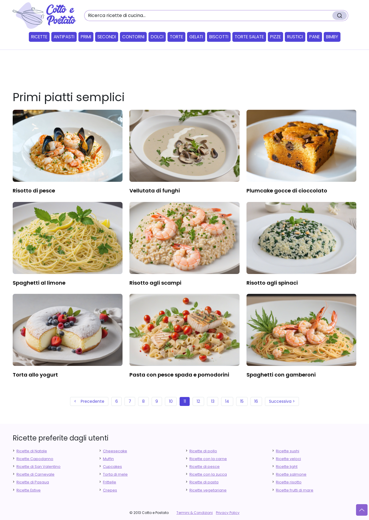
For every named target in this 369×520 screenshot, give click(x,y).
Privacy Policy (228, 512)
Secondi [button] (106, 37)
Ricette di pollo (203, 451)
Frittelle (109, 482)
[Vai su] (362, 510)
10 (171, 401)
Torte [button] (176, 37)
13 (212, 401)
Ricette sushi (287, 451)
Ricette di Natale (31, 451)
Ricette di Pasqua (32, 482)
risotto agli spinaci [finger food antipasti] (272, 282)
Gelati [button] (196, 37)
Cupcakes (112, 466)
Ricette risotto (289, 482)
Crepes (110, 490)
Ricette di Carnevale (35, 474)
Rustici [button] (295, 37)
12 (198, 401)
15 (242, 401)
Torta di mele (115, 474)
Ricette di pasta (204, 482)
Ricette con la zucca (208, 474)
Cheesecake (115, 451)
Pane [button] (314, 37)
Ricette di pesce (204, 466)
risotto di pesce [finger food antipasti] (34, 190)
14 (227, 401)
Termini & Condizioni (194, 512)
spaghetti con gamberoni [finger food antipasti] (281, 374)
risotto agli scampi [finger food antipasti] (155, 282)
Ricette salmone (291, 474)
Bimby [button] (332, 37)
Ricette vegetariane (208, 490)
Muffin (108, 458)
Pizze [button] (275, 37)
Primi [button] (86, 37)
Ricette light (287, 466)
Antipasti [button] (64, 37)
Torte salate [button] (249, 37)
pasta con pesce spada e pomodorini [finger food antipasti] (179, 374)
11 (185, 401)
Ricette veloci (288, 458)
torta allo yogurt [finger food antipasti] (35, 374)
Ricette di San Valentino (38, 466)
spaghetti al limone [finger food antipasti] (39, 282)
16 (256, 401)
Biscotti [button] (218, 37)
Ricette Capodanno (34, 458)
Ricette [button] (39, 37)
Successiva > (282, 401)
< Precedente (89, 401)
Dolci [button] (157, 37)
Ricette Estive (28, 490)
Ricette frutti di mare (294, 490)
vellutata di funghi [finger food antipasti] (154, 190)
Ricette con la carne (208, 458)
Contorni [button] (133, 37)
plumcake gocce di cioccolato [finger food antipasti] (286, 190)
